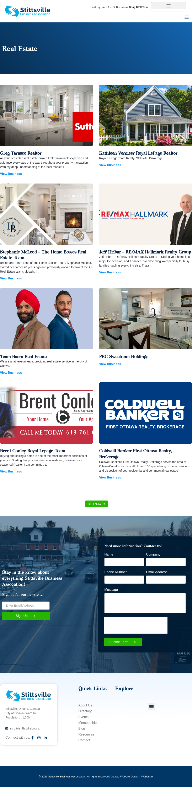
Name (108, 554)
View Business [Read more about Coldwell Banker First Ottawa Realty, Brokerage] (110, 477)
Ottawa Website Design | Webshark (132, 776)
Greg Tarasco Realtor (21, 153)
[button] (168, 5)
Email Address (156, 572)
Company (153, 554)
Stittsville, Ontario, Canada (22, 708)
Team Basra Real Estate (23, 356)
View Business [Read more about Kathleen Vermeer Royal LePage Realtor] (110, 165)
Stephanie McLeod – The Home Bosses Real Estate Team (43, 254)
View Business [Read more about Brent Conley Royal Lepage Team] (11, 471)
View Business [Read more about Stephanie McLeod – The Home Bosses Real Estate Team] (11, 278)
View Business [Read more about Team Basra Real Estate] (11, 373)
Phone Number (115, 572)
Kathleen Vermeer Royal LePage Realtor (138, 153)
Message (111, 589)
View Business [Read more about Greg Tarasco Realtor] (11, 174)
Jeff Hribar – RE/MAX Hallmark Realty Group (145, 251)
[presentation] (135, 625)
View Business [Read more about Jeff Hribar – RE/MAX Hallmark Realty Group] (110, 272)
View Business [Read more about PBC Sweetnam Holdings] (110, 364)
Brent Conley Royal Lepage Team (32, 450)
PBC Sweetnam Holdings (123, 356)
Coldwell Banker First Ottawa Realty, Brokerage (135, 453)
